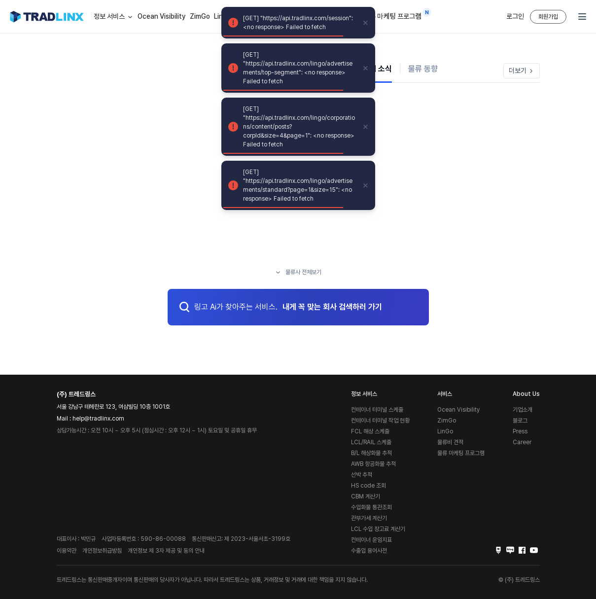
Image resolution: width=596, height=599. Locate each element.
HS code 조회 (368, 485)
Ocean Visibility (162, 16)
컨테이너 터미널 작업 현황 (380, 420)
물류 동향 (423, 68)
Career (522, 442)
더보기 (521, 70)
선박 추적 (361, 474)
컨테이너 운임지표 (371, 539)
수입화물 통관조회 (371, 507)
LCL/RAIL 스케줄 (371, 442)
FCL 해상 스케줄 (370, 431)
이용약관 (66, 550)
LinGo (445, 431)
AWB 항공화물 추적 (373, 463)
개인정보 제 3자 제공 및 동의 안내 (166, 550)
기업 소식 (377, 68)
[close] (365, 22)
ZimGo (200, 16)
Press (520, 431)
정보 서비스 (114, 17)
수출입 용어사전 (369, 550)
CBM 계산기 (365, 496)
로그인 (515, 16)
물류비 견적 (450, 442)
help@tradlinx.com (98, 418)
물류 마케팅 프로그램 (393, 14)
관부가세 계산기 (369, 518)
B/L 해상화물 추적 (371, 453)
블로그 (520, 420)
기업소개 (522, 409)
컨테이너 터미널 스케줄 (377, 409)
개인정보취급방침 (102, 550)
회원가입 (548, 16)
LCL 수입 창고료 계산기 (378, 529)
